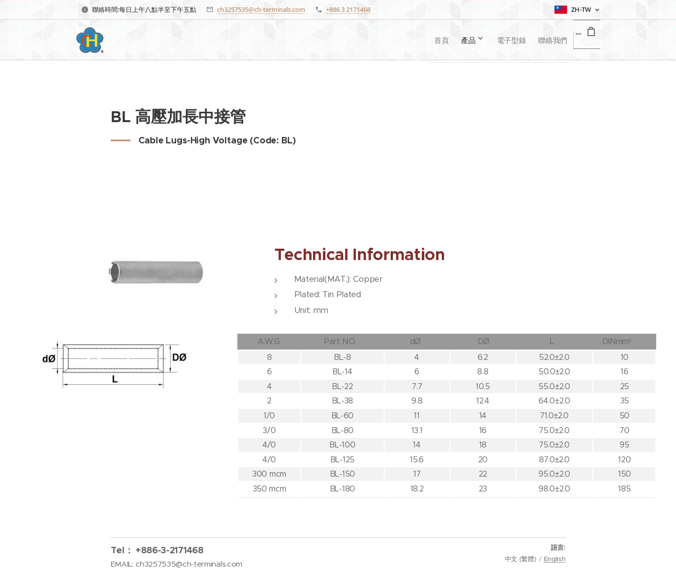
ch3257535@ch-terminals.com (261, 9)
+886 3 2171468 (348, 9)
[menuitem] (399, 40)
